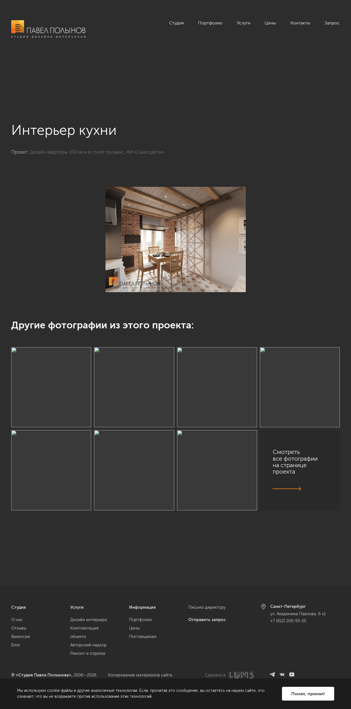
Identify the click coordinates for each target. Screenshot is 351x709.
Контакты (300, 23)
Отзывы (18, 628)
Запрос (332, 23)
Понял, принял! (308, 693)
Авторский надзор (88, 644)
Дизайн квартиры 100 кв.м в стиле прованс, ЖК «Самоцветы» (97, 103)
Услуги (243, 23)
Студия (176, 23)
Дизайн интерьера (88, 619)
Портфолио (210, 23)
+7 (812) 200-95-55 (288, 620)
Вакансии (20, 636)
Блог (15, 644)
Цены (270, 23)
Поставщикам (143, 636)
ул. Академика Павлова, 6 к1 (298, 613)
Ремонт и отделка (87, 653)
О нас (17, 619)
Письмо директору (207, 607)
